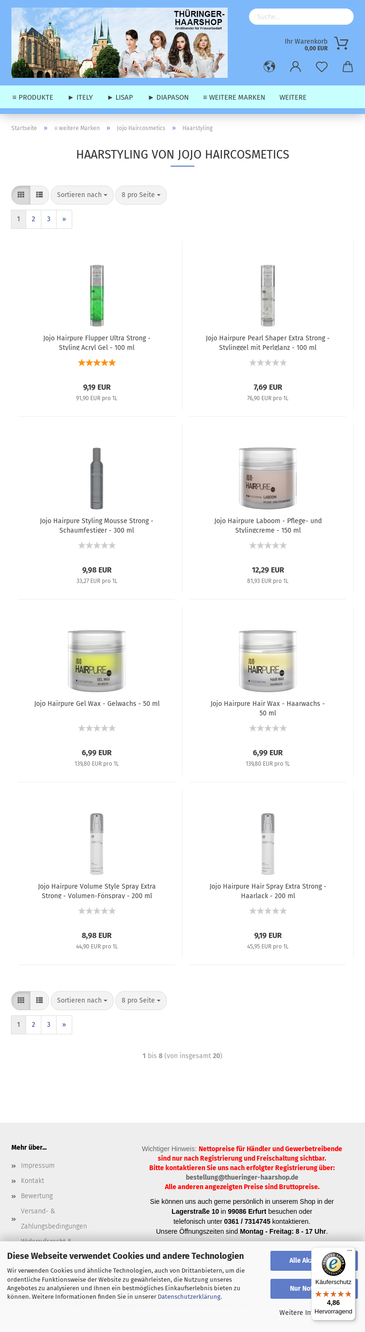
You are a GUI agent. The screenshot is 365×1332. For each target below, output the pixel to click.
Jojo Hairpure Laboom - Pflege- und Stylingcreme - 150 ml (268, 525)
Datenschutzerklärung (189, 1296)
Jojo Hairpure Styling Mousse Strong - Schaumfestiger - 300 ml (97, 525)
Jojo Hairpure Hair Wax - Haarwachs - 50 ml (268, 708)
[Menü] (349, 1252)
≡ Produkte (32, 97)
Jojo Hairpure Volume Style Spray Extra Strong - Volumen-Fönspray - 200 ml (97, 890)
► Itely (80, 97)
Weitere (293, 97)
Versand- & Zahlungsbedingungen (54, 1218)
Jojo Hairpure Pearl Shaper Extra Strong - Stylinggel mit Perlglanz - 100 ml (268, 342)
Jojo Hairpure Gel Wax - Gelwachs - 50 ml (97, 704)
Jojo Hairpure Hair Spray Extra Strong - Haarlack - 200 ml (268, 890)
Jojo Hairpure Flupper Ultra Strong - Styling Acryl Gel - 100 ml (97, 342)
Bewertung (37, 1196)
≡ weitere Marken (234, 97)
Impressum (38, 1166)
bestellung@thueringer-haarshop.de (242, 1177)
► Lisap (120, 97)
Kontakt (32, 1181)
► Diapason (168, 97)
